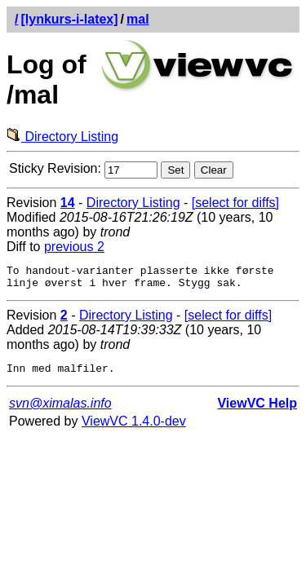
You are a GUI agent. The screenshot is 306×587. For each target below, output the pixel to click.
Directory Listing (62, 136)
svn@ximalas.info (60, 410)
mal (137, 19)
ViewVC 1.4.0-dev (134, 428)
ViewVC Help (257, 410)
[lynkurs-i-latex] (69, 19)
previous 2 (74, 247)
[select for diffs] (235, 203)
